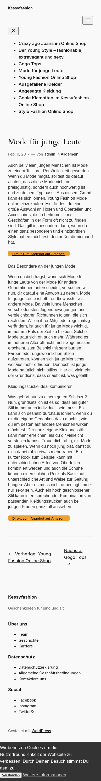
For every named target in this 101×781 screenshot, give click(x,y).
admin (49, 154)
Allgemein (69, 154)
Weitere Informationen (44, 774)
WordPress (41, 730)
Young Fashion (61, 198)
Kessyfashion (20, 8)
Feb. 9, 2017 (19, 154)
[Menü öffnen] (87, 20)
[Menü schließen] (13, 31)
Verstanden (11, 775)
